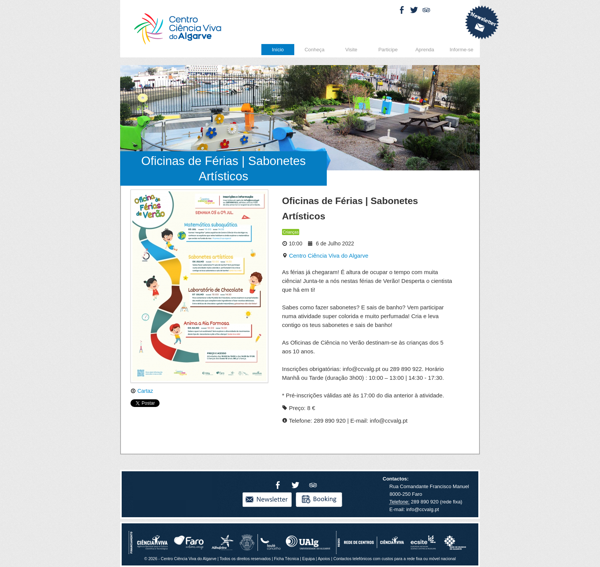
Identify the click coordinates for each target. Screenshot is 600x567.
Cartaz (141, 391)
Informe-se (461, 49)
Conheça (314, 49)
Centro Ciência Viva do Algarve (325, 255)
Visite (351, 49)
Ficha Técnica (286, 558)
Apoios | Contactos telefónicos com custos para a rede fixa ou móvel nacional (387, 558)
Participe (388, 49)
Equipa (308, 558)
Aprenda (424, 49)
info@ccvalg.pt (422, 509)
